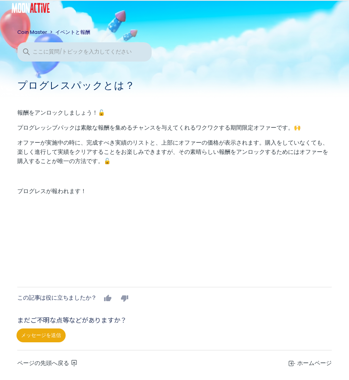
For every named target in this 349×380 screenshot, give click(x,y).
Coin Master (32, 32)
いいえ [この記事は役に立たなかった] (124, 298)
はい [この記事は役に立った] (108, 298)
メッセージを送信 (41, 335)
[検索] (84, 52)
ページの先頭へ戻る (47, 363)
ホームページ (310, 363)
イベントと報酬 (72, 32)
